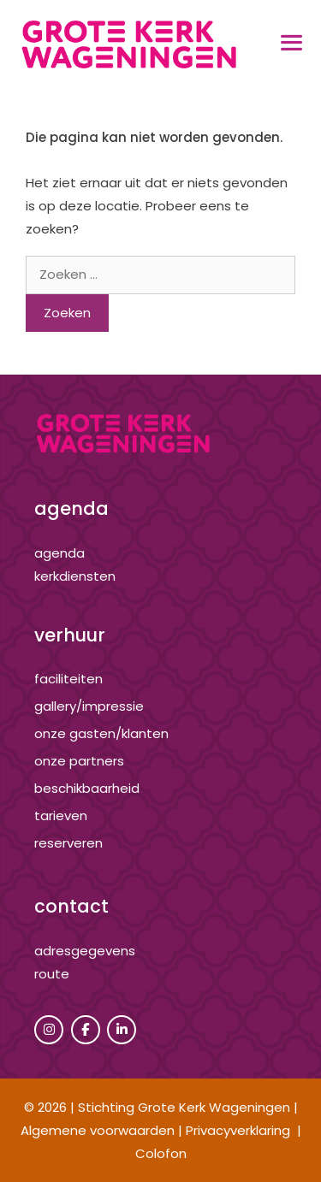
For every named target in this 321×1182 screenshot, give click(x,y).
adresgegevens (84, 951)
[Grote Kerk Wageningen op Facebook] (85, 1029)
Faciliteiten (68, 679)
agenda (59, 553)
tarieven (60, 815)
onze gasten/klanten (101, 733)
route (51, 974)
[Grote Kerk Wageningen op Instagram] (48, 1029)
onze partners (79, 761)
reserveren (68, 843)
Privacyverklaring (238, 1130)
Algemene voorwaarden (98, 1130)
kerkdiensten (75, 576)
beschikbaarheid (87, 788)
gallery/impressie (89, 706)
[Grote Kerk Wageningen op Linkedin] (121, 1029)
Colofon (161, 1153)
